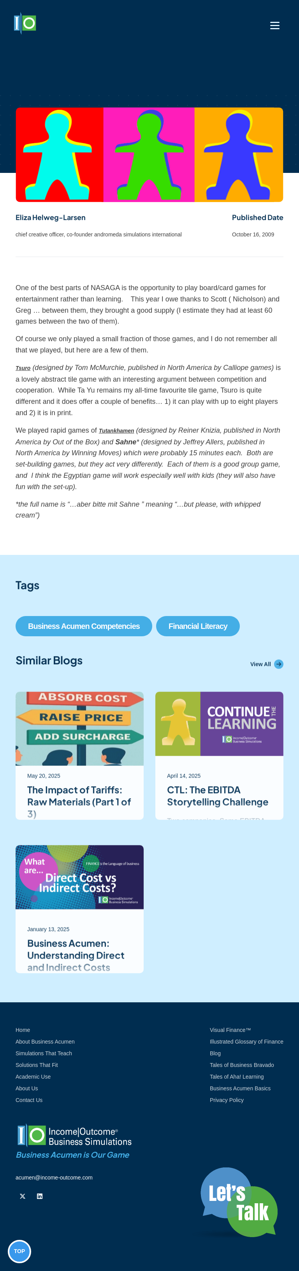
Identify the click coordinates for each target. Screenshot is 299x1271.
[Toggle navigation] (275, 25)
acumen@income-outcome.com (54, 1177)
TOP (19, 1251)
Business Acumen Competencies (84, 626)
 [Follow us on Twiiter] (22, 1196)
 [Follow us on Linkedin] (39, 1196)
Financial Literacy (198, 626)
